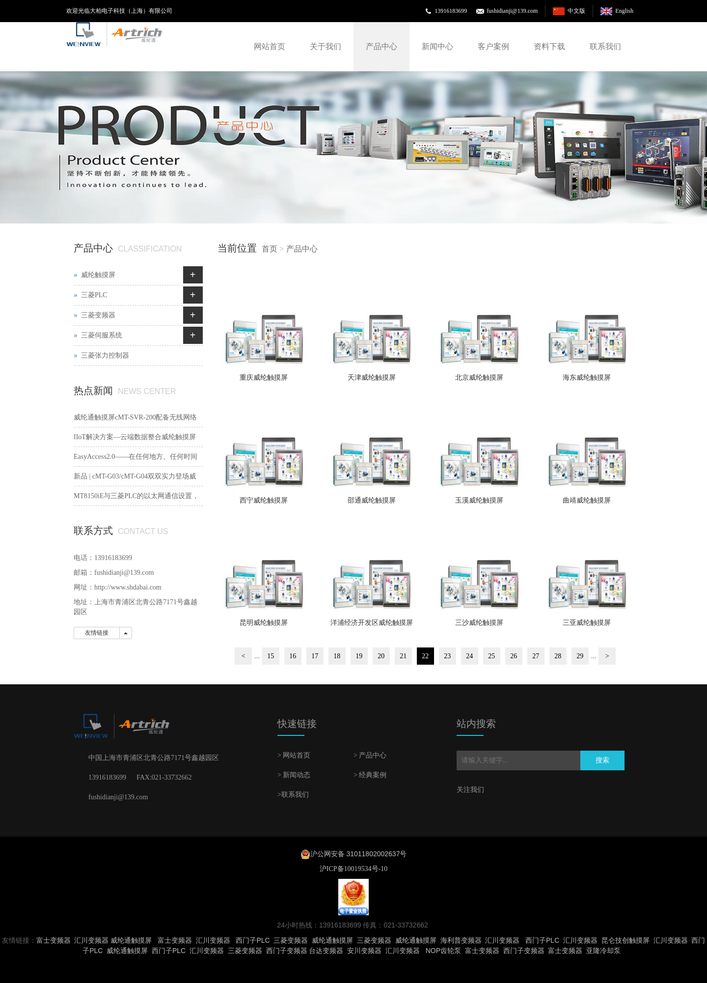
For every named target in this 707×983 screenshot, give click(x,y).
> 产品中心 (370, 755)
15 (270, 656)
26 (513, 656)
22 (425, 656)
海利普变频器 (461, 940)
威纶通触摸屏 (131, 940)
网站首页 (269, 46)
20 (381, 656)
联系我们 (605, 46)
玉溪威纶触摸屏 (479, 500)
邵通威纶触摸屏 (372, 500)
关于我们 (325, 46)
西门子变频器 (286, 951)
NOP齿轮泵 (443, 951)
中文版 (576, 10)
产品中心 (381, 46)
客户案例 (493, 46)
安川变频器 (364, 951)
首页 (269, 249)
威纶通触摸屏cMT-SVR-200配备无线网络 (135, 417)
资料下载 (549, 46)
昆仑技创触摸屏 (625, 940)
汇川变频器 (91, 940)
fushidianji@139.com (512, 10)
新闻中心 (437, 46)
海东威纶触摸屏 (587, 377)
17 (314, 656)
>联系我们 (293, 794)
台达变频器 (326, 951)
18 (336, 656)
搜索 (602, 760)
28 (557, 656)
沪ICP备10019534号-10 (353, 868)
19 (358, 656)
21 (403, 656)
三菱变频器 (98, 315)
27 (535, 656)
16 (292, 656)
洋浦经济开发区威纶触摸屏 (371, 622)
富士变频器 (53, 940)
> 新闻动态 (293, 775)
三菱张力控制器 (105, 355)
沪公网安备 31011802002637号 (358, 854)
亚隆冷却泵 (603, 951)
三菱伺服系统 (101, 335)
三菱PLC (94, 295)
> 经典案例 (370, 775)
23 (447, 656)
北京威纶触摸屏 (479, 377)
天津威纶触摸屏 (372, 377)
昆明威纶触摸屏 (264, 622)
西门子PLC (253, 940)
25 (491, 656)
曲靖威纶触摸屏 (587, 500)
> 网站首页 (293, 755)
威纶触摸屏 (98, 275)
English (624, 10)
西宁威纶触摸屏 (264, 500)
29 (579, 656)
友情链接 (96, 632)
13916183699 (451, 10)
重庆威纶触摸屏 (264, 377)
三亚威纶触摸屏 (587, 622)
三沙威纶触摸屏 (479, 622)
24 (469, 656)
